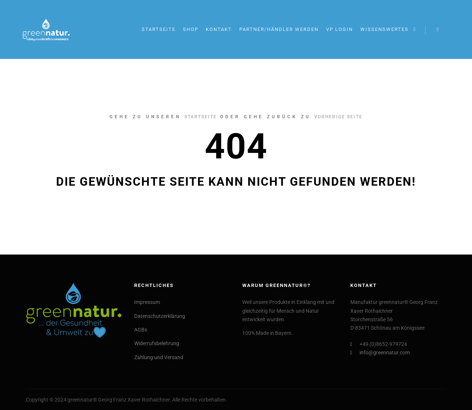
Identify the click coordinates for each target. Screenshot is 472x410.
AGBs (140, 330)
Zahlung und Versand (158, 357)
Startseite (200, 116)
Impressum (147, 302)
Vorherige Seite (338, 116)
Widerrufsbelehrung (156, 343)
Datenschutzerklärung (159, 316)
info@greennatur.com (380, 352)
